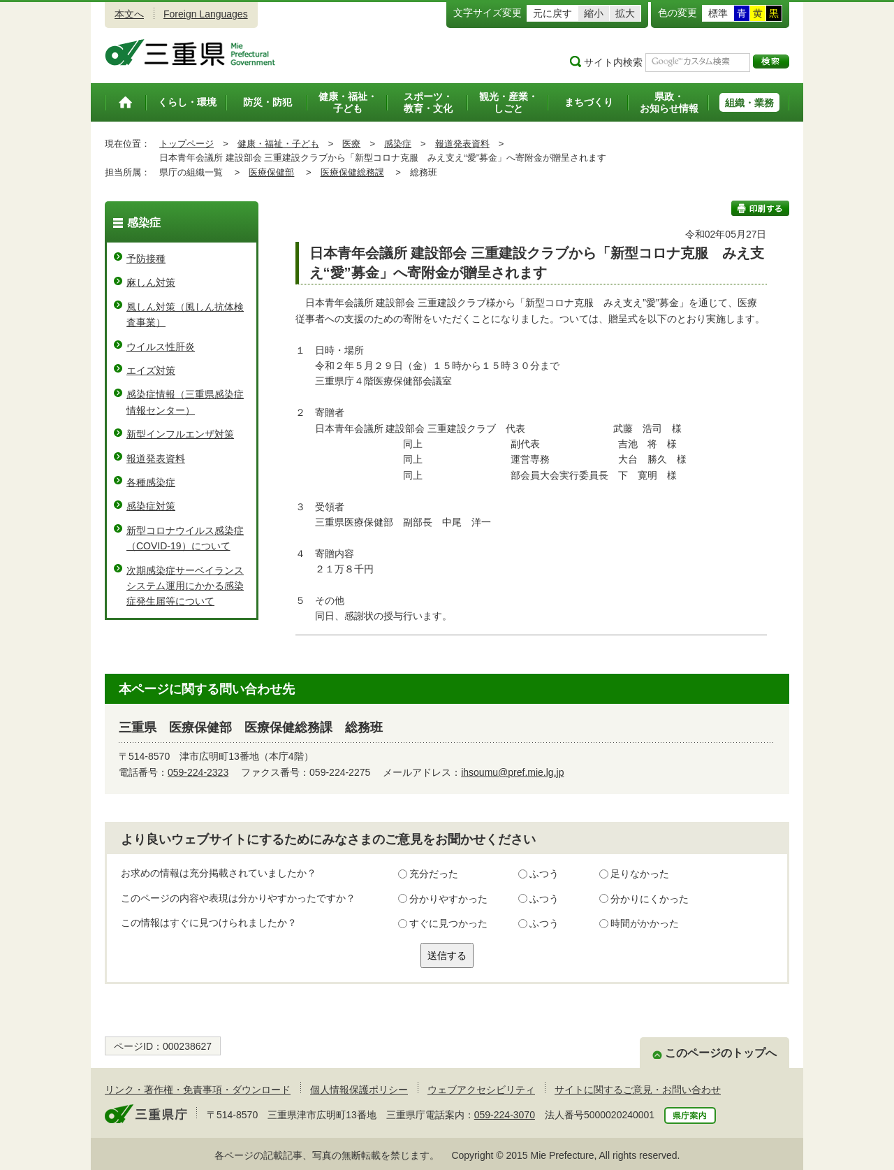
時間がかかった (644, 923)
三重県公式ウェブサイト (190, 52)
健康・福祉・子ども (278, 143)
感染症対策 (150, 506)
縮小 (593, 13)
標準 (718, 13)
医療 (351, 143)
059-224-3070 (504, 1114)
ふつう (544, 873)
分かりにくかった (649, 898)
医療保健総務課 (352, 172)
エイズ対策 (150, 370)
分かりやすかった (448, 898)
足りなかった (639, 873)
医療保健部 (271, 172)
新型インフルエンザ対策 (180, 434)
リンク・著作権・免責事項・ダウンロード (198, 1089)
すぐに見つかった (448, 923)
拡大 (625, 13)
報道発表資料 (462, 143)
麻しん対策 (150, 282)
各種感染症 (150, 482)
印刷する (760, 208)
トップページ (186, 143)
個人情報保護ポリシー (359, 1089)
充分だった (433, 873)
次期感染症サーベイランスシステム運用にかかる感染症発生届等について (185, 586)
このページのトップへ (721, 1053)
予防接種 (146, 258)
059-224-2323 (198, 772)
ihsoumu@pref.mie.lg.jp (512, 772)
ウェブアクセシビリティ (481, 1089)
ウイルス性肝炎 (160, 346)
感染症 (397, 143)
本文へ (129, 14)
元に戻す (552, 13)
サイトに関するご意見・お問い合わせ (638, 1089)
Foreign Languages (205, 14)
